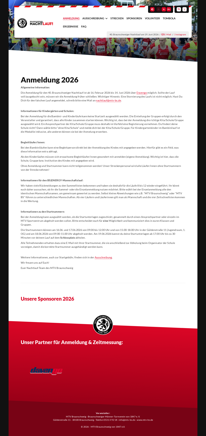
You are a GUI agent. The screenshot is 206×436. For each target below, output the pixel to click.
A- (159, 9)
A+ (169, 9)
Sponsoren (134, 18)
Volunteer (152, 18)
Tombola (169, 18)
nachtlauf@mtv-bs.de (108, 100)
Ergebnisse (70, 26)
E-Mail (166, 34)
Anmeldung (71, 18)
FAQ (83, 26)
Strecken (117, 18)
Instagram (180, 34)
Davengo (141, 92)
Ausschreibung (93, 18)
